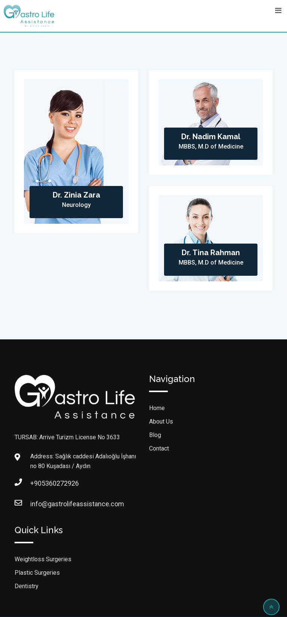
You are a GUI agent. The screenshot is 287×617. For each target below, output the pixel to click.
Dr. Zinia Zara (76, 194)
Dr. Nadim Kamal (210, 136)
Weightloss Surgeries (43, 559)
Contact (159, 448)
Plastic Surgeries (37, 572)
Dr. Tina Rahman (211, 252)
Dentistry (26, 586)
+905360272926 (37, 483)
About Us (161, 421)
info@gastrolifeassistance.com (37, 504)
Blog (155, 435)
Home (157, 408)
